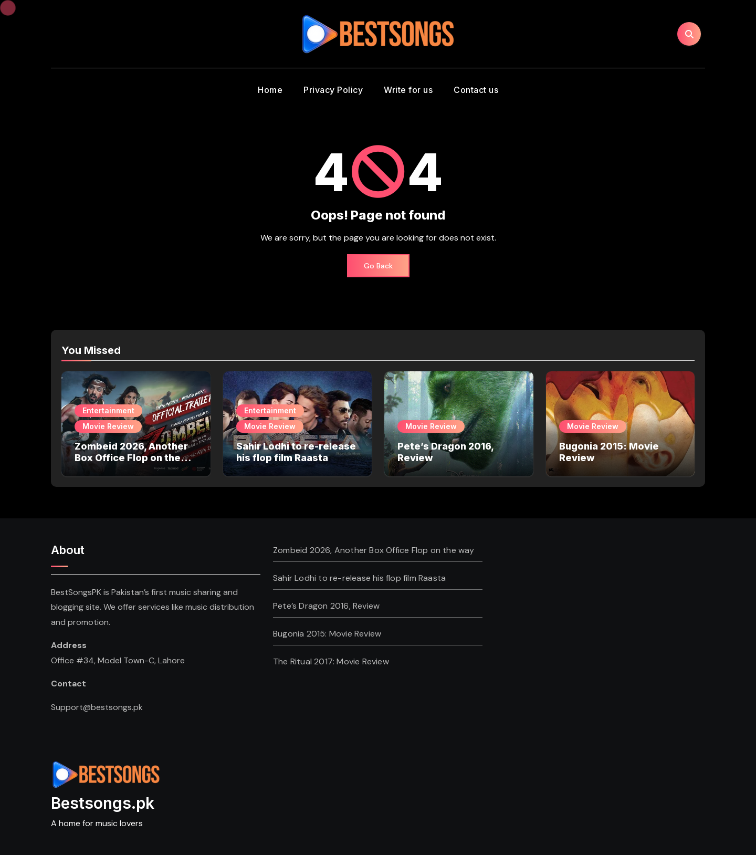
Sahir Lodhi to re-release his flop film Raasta (296, 452)
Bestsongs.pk (102, 803)
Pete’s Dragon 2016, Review (326, 605)
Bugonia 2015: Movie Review (327, 633)
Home (270, 90)
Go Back (378, 265)
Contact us (476, 90)
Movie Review (108, 426)
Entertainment (108, 410)
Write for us (408, 90)
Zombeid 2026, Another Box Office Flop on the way (131, 457)
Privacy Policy (333, 90)
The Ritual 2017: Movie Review (331, 661)
